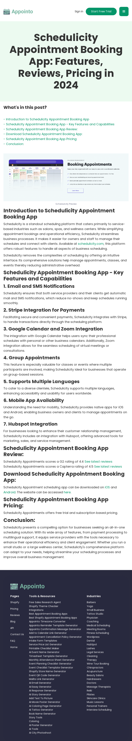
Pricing (14, 619)
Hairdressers (94, 689)
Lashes (91, 658)
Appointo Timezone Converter (47, 632)
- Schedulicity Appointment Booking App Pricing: (40, 139)
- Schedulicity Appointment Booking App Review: (40, 129)
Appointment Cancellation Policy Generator (55, 647)
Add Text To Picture (41, 708)
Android (9, 492)
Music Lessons (95, 712)
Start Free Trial (101, 11)
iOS (107, 487)
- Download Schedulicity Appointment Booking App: (42, 134)
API (12, 638)
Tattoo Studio (95, 624)
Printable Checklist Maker (44, 658)
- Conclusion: (13, 144)
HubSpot (92, 654)
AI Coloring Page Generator (45, 716)
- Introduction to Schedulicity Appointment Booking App (46, 119)
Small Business (95, 620)
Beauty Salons (95, 685)
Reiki (89, 701)
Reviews (15, 625)
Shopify (14, 612)
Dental (91, 651)
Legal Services (95, 662)
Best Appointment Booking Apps (48, 624)
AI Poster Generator (40, 735)
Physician (92, 628)
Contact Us (17, 644)
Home (14, 657)
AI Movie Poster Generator (44, 712)
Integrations (36, 620)
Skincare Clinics (96, 708)
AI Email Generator (40, 693)
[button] (124, 11)
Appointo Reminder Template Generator (53, 635)
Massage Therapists (99, 697)
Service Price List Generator (45, 654)
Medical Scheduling (98, 635)
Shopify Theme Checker (43, 616)
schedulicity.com (91, 244)
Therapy (92, 670)
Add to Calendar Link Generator (48, 643)
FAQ (12, 651)
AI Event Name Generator (44, 662)
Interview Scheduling (99, 720)
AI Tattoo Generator (41, 720)
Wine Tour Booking (98, 674)
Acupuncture (95, 681)
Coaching (92, 632)
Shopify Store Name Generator (47, 681)
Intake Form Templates (43, 651)
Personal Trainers (97, 716)
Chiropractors (95, 678)
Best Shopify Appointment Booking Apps (53, 628)
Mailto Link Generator (41, 689)
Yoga (90, 616)
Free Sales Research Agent (45, 612)
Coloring (34, 731)
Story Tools (35, 728)
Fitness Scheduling (98, 643)
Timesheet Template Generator (48, 666)
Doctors (91, 693)
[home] (18, 11)
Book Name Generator (42, 724)
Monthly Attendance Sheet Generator (52, 670)
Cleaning (92, 666)
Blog (12, 632)
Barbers (91, 612)
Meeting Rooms (96, 639)
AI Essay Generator (40, 697)
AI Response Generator (42, 701)
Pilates (91, 705)
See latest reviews (98, 462)
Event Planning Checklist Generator (50, 674)
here (67, 492)
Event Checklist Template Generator (51, 678)
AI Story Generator (40, 705)
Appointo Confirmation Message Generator (55, 639)
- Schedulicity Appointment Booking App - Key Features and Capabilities (58, 124)
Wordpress (93, 647)
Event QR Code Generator (44, 685)
